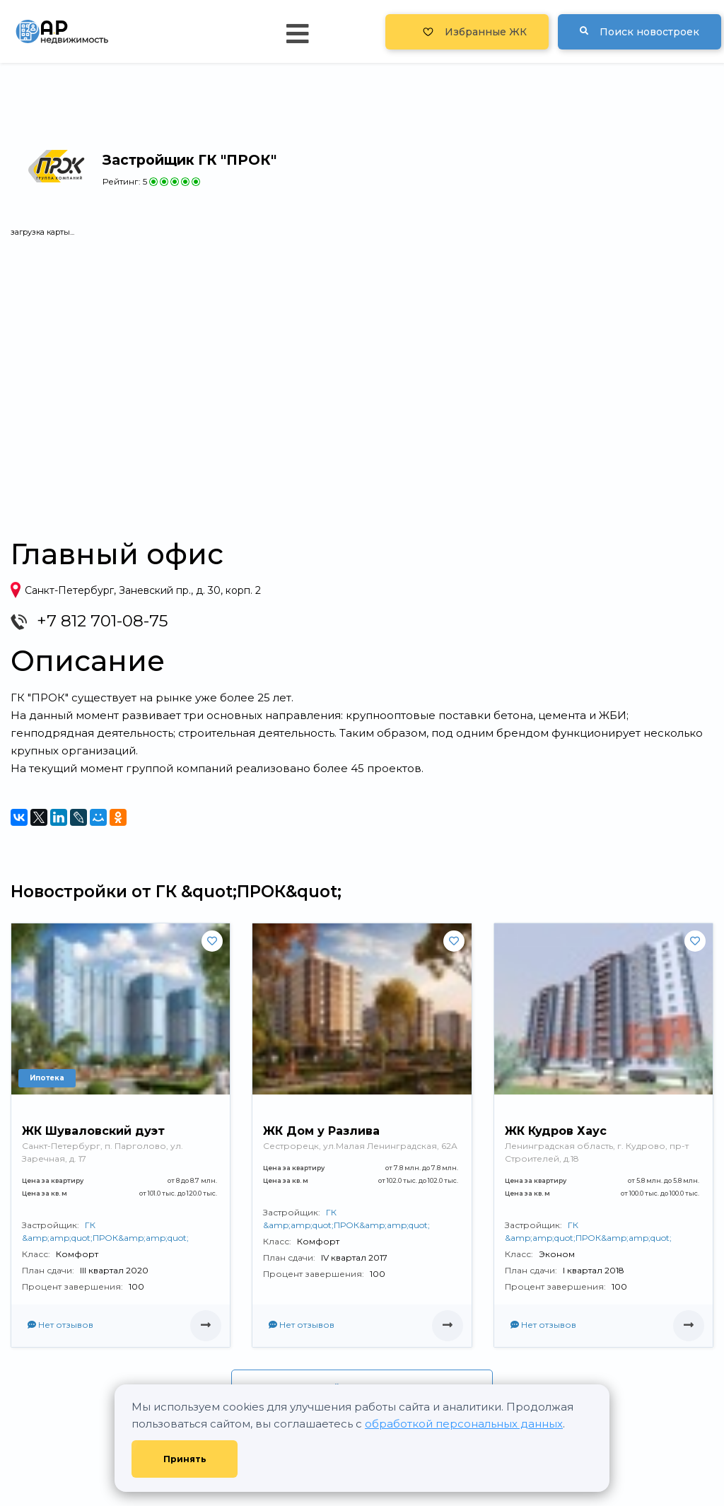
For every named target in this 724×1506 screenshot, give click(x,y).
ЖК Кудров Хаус (556, 1131)
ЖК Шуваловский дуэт (93, 1131)
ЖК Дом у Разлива (321, 1131)
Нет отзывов (60, 1324)
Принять (184, 1459)
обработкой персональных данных (464, 1423)
